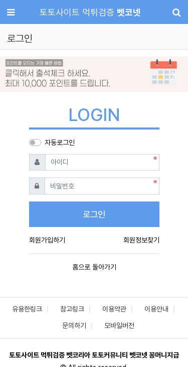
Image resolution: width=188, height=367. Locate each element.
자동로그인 (60, 142)
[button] (14, 75)
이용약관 (114, 309)
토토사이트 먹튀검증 (90, 12)
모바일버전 (119, 326)
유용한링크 (27, 309)
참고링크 (72, 309)
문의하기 (74, 326)
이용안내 (156, 309)
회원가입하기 (47, 240)
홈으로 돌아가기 (94, 267)
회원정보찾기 (141, 240)
